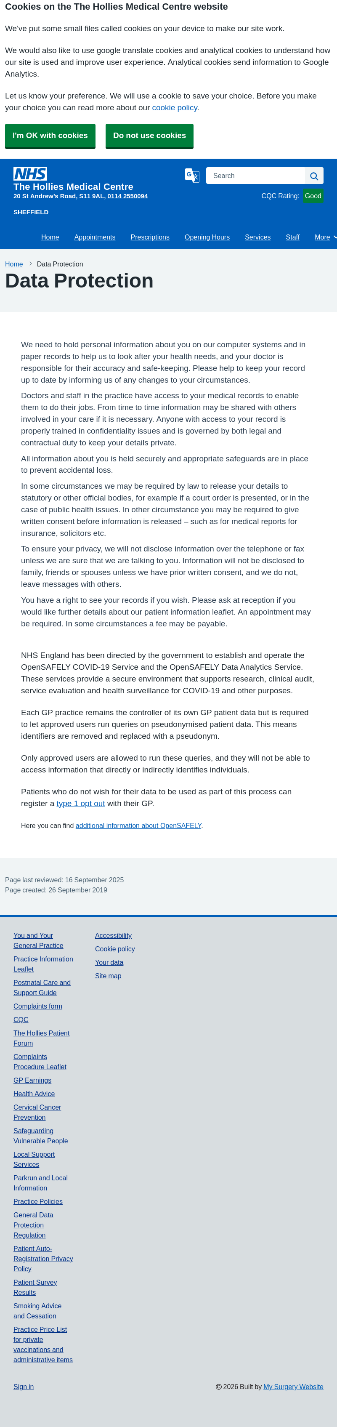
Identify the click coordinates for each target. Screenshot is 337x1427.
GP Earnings (32, 1080)
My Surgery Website (293, 1386)
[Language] (192, 175)
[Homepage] (97, 179)
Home (50, 237)
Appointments (95, 237)
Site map (108, 975)
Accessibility (113, 935)
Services (258, 237)
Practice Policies (38, 1201)
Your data (109, 962)
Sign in (23, 1386)
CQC (21, 1019)
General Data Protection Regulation (33, 1224)
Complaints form (37, 1006)
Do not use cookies (149, 135)
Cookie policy (115, 948)
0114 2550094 (128, 196)
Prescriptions (150, 237)
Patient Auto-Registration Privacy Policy (43, 1258)
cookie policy (174, 108)
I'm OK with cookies (50, 135)
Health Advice (34, 1093)
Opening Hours (207, 237)
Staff (293, 237)
